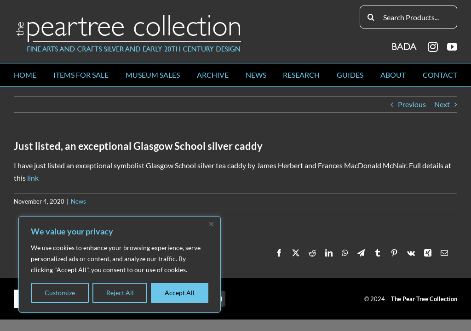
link (33, 177)
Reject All (120, 293)
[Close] (211, 223)
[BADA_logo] (405, 43)
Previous (412, 104)
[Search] (371, 17)
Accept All (180, 293)
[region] (119, 264)
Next (442, 104)
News (78, 201)
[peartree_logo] (129, 16)
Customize (60, 293)
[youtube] (452, 47)
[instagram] (433, 47)
